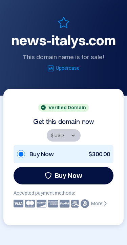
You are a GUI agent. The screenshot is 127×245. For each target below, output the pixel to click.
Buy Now (63, 175)
